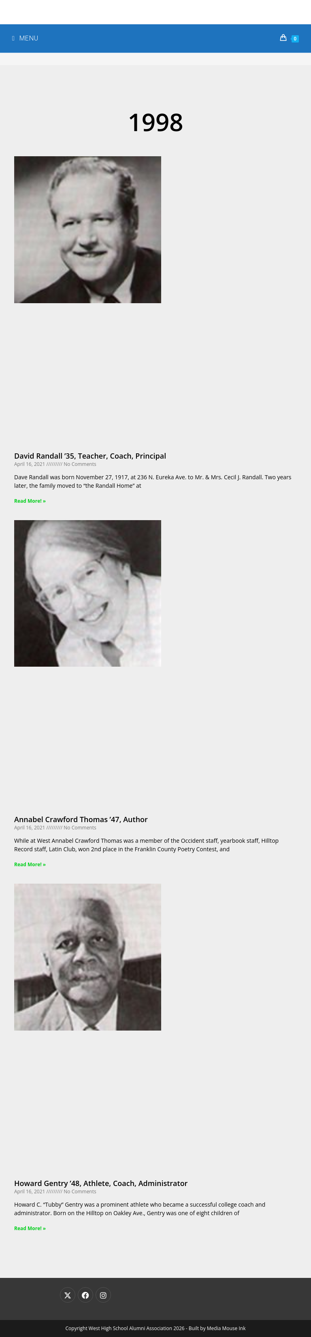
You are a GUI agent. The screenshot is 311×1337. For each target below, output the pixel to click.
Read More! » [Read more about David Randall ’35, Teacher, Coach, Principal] (30, 500)
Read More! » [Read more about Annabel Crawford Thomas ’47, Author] (30, 864)
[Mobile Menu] (25, 38)
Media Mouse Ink (226, 1328)
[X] (67, 1295)
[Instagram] (103, 1295)
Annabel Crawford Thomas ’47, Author (81, 819)
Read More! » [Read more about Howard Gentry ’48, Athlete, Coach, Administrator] (30, 1228)
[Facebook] (85, 1295)
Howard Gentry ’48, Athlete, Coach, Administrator (100, 1183)
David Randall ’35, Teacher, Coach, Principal (90, 456)
